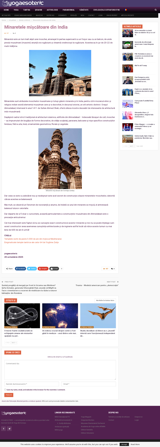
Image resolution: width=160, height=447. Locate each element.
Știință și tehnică (11, 327)
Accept (124, 444)
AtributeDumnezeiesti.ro (63, 420)
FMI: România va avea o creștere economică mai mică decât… (144, 56)
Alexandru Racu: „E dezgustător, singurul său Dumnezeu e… (144, 115)
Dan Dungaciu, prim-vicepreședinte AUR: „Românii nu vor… (142, 79)
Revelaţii (73, 15)
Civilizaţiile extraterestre (106, 10)
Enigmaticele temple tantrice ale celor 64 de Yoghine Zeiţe (31, 242)
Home (6, 10)
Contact (91, 15)
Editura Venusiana (87, 433)
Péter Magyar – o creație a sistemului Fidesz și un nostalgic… (145, 126)
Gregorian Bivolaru (87, 420)
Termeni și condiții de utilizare (119, 417)
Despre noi (50, 15)
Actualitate (6, 15)
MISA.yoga (59, 430)
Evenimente (62, 15)
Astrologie (52, 10)
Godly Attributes (65, 423)
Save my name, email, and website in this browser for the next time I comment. (36, 390)
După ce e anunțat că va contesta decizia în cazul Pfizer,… (144, 91)
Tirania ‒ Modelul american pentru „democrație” (97, 285)
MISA (82, 15)
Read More (135, 444)
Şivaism (38, 10)
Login (100, 15)
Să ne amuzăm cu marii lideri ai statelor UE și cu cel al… (145, 33)
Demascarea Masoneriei (23, 15)
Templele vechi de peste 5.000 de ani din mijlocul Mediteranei (33, 239)
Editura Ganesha (87, 430)
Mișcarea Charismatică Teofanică (93, 423)
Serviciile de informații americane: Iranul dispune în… (144, 44)
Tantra (26, 10)
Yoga (16, 10)
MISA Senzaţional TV (62, 417)
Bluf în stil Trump (141, 65)
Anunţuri (39, 15)
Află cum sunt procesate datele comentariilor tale (60, 401)
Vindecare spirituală (62, 427)
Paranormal (69, 10)
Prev (7, 342)
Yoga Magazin (86, 417)
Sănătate (84, 10)
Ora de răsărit (111, 15)
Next (14, 342)
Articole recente (127, 15)
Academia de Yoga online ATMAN (93, 426)
